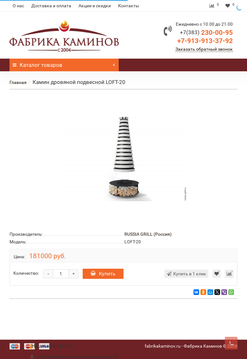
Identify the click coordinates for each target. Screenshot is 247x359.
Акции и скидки (95, 5)
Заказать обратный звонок (204, 49)
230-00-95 (206, 32)
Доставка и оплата (51, 5)
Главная (18, 82)
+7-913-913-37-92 (205, 41)
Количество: (26, 273)
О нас (18, 5)
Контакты (128, 5)
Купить (103, 274)
